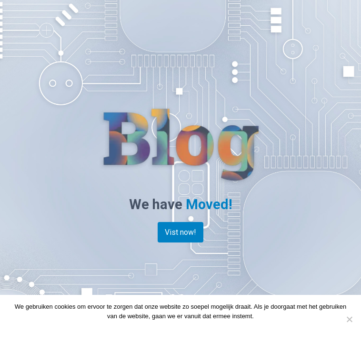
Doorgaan (159, 328)
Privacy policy (196, 328)
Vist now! (180, 232)
